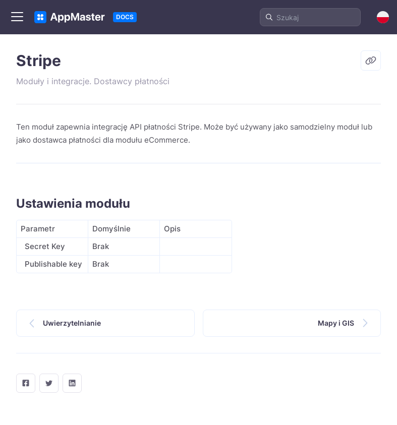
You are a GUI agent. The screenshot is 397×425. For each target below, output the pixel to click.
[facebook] (25, 383)
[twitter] (49, 383)
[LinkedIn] (72, 383)
